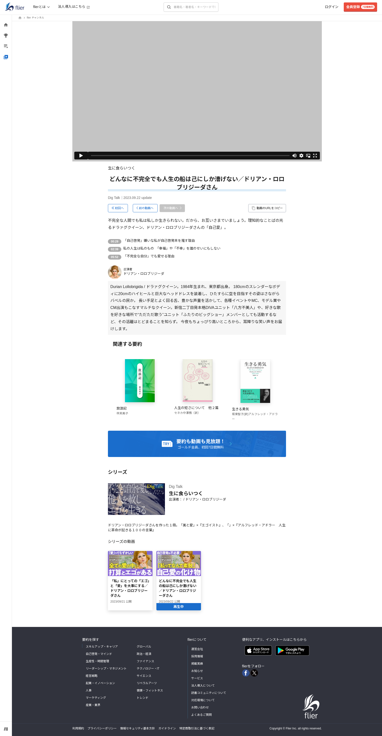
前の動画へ (146, 208)
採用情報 (197, 656)
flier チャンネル (35, 17)
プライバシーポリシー (102, 728)
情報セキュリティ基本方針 (137, 728)
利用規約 (78, 728)
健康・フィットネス (150, 690)
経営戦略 (91, 676)
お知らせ (197, 671)
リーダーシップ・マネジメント (106, 668)
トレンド (142, 697)
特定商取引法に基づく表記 (196, 728)
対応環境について (203, 700)
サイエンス (144, 676)
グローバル (144, 646)
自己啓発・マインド (99, 654)
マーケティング (96, 697)
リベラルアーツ (147, 683)
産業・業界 (93, 705)
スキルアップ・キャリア (102, 646)
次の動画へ (170, 208)
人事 (89, 690)
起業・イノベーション (100, 683)
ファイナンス (145, 661)
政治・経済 (144, 654)
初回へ (119, 208)
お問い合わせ (200, 707)
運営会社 (197, 649)
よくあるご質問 (201, 715)
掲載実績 (197, 663)
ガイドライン (167, 728)
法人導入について (203, 685)
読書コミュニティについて (208, 693)
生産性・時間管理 (97, 661)
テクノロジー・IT (148, 668)
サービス (197, 678)
